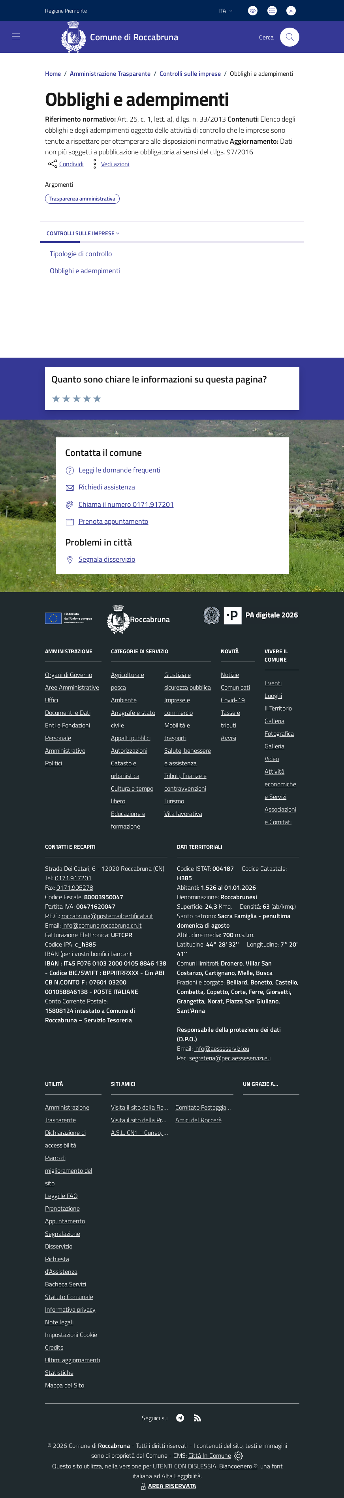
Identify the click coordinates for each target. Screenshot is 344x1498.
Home (53, 73)
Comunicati (235, 687)
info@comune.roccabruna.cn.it (102, 925)
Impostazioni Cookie (71, 1334)
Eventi (273, 683)
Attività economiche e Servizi (280, 784)
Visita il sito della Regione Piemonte (158, 1107)
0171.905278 (74, 887)
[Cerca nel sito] (289, 37)
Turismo (174, 801)
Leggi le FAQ (61, 1195)
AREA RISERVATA (167, 1486)
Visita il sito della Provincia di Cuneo (157, 1120)
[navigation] (16, 36)
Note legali (59, 1322)
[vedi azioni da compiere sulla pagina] (109, 163)
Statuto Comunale (69, 1296)
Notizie (230, 674)
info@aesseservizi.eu (221, 1048)
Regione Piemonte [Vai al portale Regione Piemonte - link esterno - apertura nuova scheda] (66, 10)
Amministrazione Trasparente (110, 73)
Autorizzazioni (129, 750)
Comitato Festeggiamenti (208, 1107)
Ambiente (124, 700)
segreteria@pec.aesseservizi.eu (230, 1058)
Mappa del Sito (64, 1385)
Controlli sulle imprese (190, 73)
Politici (53, 763)
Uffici (51, 700)
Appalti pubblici (130, 737)
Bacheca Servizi (65, 1284)
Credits (54, 1347)
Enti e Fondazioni (67, 725)
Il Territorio (278, 708)
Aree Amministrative (72, 687)
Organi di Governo (68, 674)
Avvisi (228, 737)
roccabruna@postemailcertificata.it (107, 916)
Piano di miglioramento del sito (68, 1170)
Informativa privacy (70, 1309)
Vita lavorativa (183, 813)
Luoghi (273, 695)
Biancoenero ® (238, 1466)
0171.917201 (73, 878)
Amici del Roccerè (198, 1120)
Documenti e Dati (67, 712)
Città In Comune (209, 1455)
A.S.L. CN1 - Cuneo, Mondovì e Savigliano (165, 1132)
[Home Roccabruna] (123, 37)
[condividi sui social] (65, 163)
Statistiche (59, 1372)
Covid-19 (233, 700)
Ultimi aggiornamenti (72, 1360)
